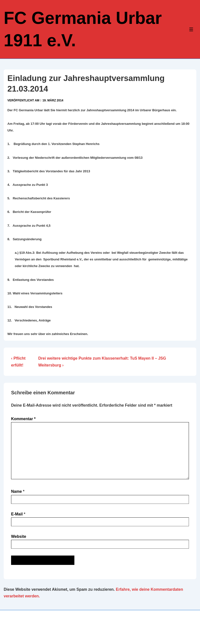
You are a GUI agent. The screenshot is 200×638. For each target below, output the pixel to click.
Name (16, 491)
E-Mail (17, 514)
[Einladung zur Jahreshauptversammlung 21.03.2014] (52, 100)
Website (18, 536)
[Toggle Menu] (191, 29)
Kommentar (23, 419)
